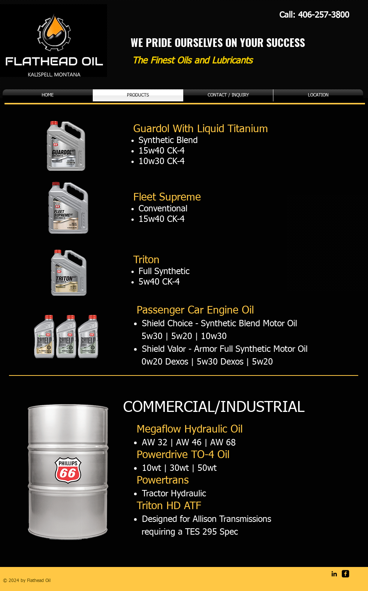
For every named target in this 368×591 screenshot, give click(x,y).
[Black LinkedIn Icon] (334, 573)
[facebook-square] (345, 573)
